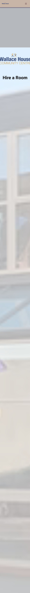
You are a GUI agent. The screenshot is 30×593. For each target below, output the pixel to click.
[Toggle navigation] (26, 3)
